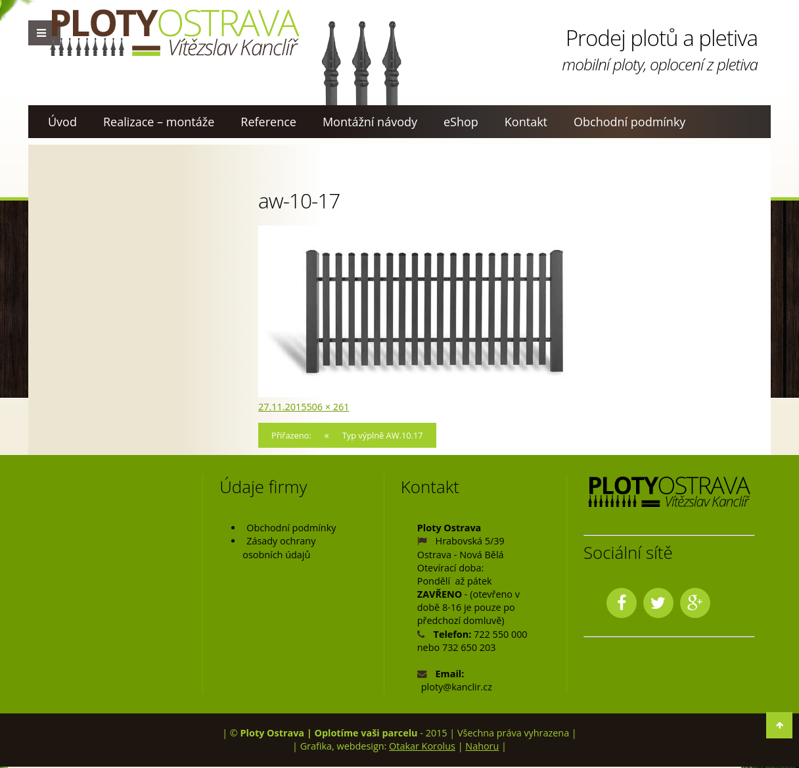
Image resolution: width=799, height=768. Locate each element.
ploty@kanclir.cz (456, 688)
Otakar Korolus (422, 748)
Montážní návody (370, 122)
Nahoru (482, 748)
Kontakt (526, 122)
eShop (461, 122)
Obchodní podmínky (629, 122)
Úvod (62, 122)
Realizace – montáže (158, 122)
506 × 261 (327, 406)
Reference (268, 122)
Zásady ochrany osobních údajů (278, 549)
